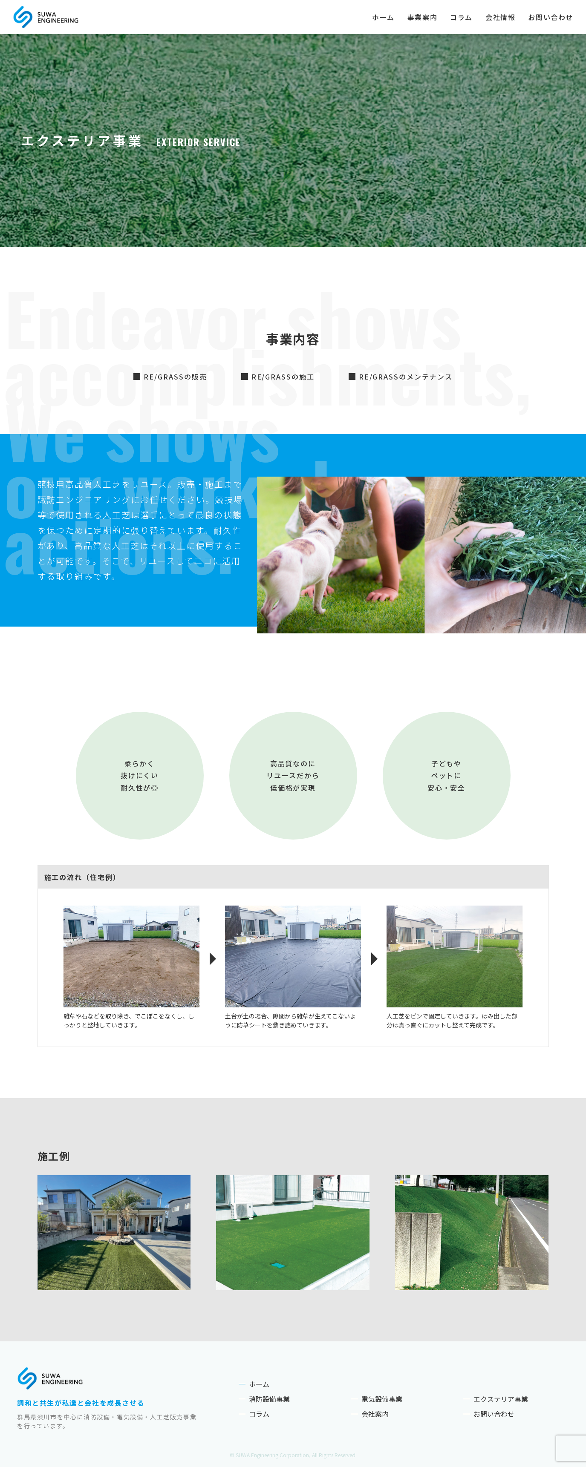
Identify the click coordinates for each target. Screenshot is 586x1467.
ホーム (383, 17)
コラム (461, 17)
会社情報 (500, 17)
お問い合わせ (550, 17)
